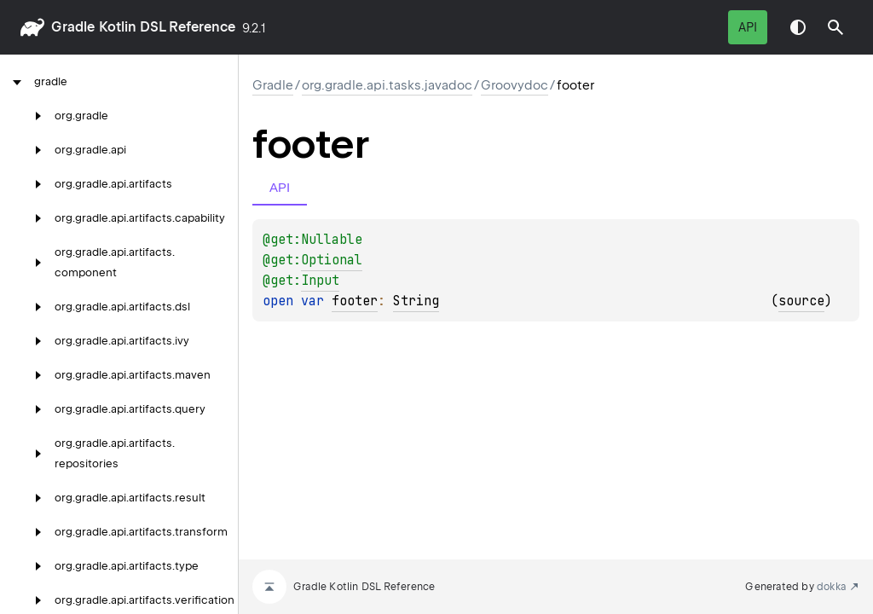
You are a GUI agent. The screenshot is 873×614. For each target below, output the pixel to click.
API (747, 27)
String (416, 301)
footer (355, 301)
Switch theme (798, 27)
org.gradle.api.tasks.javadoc (387, 85)
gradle (73, 27)
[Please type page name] (835, 27)
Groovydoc (514, 85)
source (801, 301)
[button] (835, 27)
